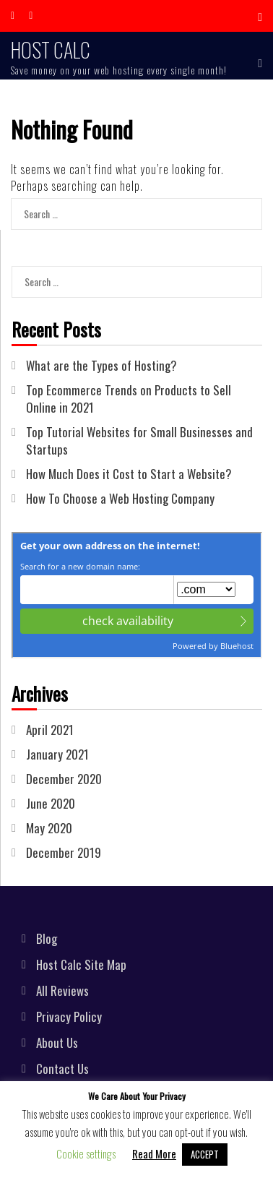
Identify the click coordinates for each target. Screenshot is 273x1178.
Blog (46, 938)
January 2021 (57, 754)
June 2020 (50, 803)
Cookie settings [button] (86, 1153)
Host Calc (50, 49)
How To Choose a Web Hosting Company (120, 498)
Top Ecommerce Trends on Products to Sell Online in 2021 (128, 398)
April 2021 (50, 730)
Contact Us (62, 1068)
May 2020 (49, 828)
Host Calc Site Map (81, 964)
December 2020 (64, 779)
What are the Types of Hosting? (101, 365)
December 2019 (63, 852)
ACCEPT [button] (205, 1154)
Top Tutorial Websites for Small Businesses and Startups (139, 440)
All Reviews (62, 990)
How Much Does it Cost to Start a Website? (129, 474)
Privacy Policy (69, 1016)
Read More (154, 1153)
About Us (57, 1042)
